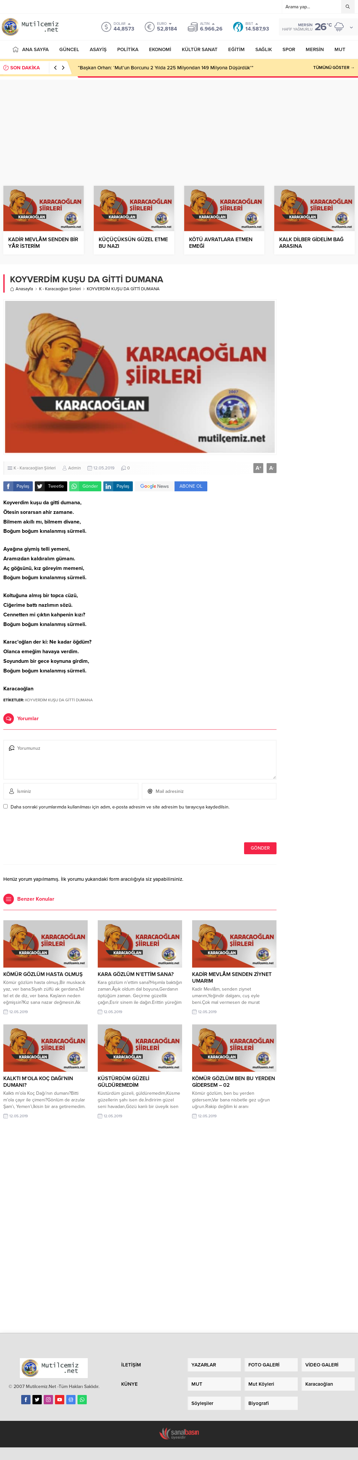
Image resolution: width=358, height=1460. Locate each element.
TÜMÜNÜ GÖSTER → (334, 67)
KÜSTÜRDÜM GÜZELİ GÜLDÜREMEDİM (123, 1081)
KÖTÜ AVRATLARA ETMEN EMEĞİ (221, 242)
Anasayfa (21, 289)
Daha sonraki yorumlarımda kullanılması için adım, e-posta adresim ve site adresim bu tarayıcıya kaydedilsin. (120, 807)
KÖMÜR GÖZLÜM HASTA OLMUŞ (43, 974)
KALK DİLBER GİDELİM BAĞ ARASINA (311, 242)
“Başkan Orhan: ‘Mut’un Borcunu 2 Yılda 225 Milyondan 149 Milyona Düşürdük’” (165, 68)
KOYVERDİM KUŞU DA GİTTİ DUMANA (59, 700)
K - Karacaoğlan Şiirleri (60, 289)
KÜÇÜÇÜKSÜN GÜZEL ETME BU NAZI (133, 242)
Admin (74, 468)
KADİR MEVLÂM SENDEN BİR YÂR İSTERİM (43, 242)
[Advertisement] (179, 126)
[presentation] (48, 828)
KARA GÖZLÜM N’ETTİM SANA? (136, 974)
